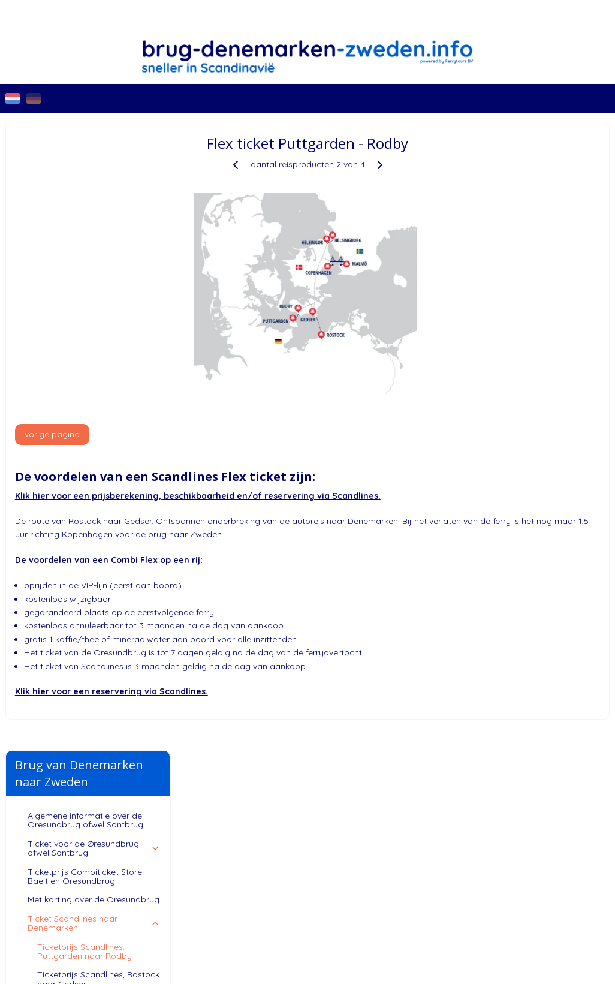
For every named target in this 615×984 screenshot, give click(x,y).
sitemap (382, 863)
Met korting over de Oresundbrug (93, 271)
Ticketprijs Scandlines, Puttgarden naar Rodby (84, 323)
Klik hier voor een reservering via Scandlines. (287, 691)
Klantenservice (94, 403)
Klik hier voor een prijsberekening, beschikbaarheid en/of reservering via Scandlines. (373, 496)
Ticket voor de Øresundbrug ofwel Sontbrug (94, 220)
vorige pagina (227, 434)
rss (404, 863)
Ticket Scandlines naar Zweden (94, 379)
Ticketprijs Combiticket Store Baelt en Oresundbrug (85, 248)
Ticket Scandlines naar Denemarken (94, 295)
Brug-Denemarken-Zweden (48, 774)
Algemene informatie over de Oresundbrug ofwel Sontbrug (85, 192)
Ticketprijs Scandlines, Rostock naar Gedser (98, 351)
